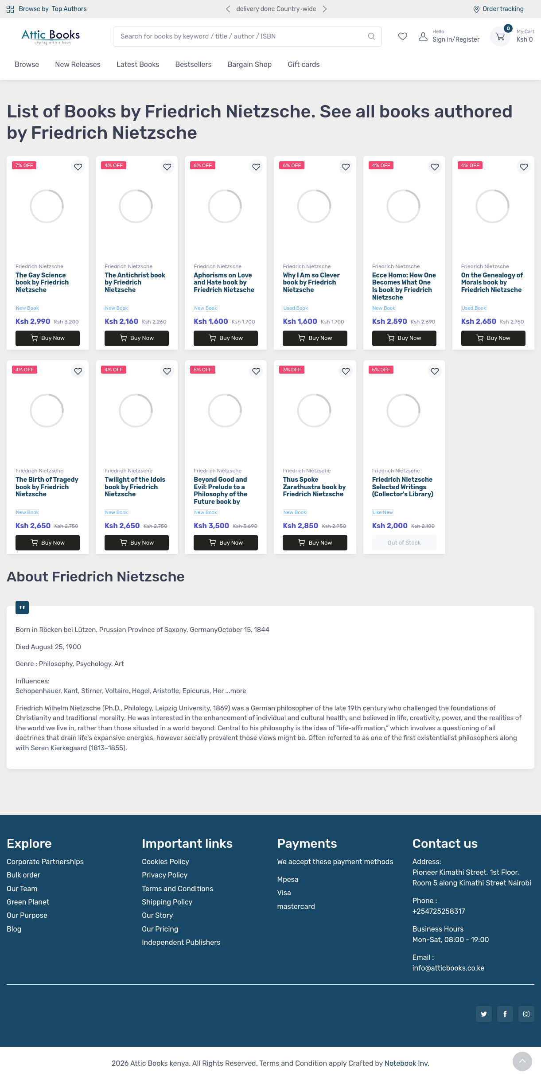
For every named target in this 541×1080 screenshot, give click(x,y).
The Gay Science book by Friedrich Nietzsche (42, 283)
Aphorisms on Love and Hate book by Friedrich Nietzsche (224, 283)
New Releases (78, 64)
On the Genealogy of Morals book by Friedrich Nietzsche (492, 283)
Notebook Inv (406, 1063)
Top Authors (69, 9)
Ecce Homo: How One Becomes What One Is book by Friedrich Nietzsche (404, 286)
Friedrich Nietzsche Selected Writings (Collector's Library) (402, 487)
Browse (27, 64)
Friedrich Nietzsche (39, 266)
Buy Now (48, 338)
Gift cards (303, 64)
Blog (14, 929)
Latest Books (138, 64)
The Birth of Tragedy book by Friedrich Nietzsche (47, 487)
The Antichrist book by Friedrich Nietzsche (135, 283)
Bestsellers (193, 64)
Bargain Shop (250, 64)
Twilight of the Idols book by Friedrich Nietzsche (135, 487)
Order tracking (498, 9)
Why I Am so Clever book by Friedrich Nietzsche (311, 283)
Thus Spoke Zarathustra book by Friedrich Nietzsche (314, 487)
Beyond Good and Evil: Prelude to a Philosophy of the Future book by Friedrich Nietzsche (224, 494)
